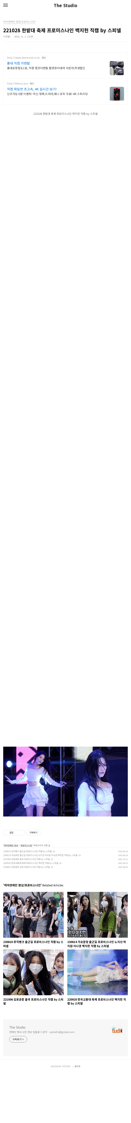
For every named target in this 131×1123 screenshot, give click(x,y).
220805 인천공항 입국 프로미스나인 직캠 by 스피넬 (26, 916)
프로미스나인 (26, 895)
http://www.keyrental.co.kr (23, 57)
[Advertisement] (65, 845)
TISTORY (66, 1116)
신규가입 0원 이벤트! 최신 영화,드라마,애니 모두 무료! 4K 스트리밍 (47, 94)
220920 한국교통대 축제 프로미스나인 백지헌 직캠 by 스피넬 (30, 912)
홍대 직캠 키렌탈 (18, 63)
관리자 (77, 1116)
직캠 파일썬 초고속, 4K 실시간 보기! (32, 89)
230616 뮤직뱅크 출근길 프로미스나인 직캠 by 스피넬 (27, 901)
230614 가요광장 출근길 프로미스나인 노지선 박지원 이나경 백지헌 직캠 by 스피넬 (40, 904)
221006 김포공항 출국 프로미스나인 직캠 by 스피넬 (26, 908)
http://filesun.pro (17, 83)
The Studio (65, 5)
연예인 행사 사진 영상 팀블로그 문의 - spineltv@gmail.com (41, 1082)
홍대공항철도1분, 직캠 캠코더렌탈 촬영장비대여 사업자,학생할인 (46, 68)
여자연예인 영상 (11, 895)
